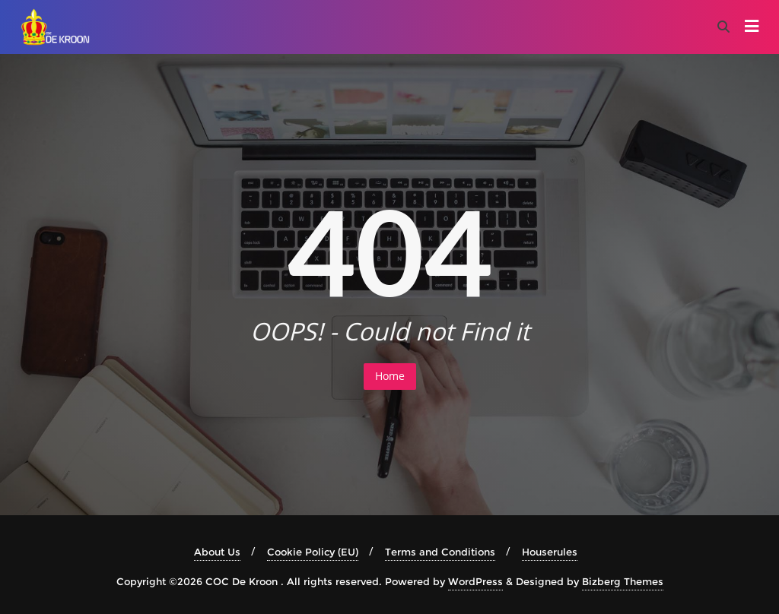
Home (390, 376)
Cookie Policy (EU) (312, 552)
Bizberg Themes (622, 581)
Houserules (549, 552)
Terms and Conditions (440, 552)
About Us (217, 552)
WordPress (475, 581)
